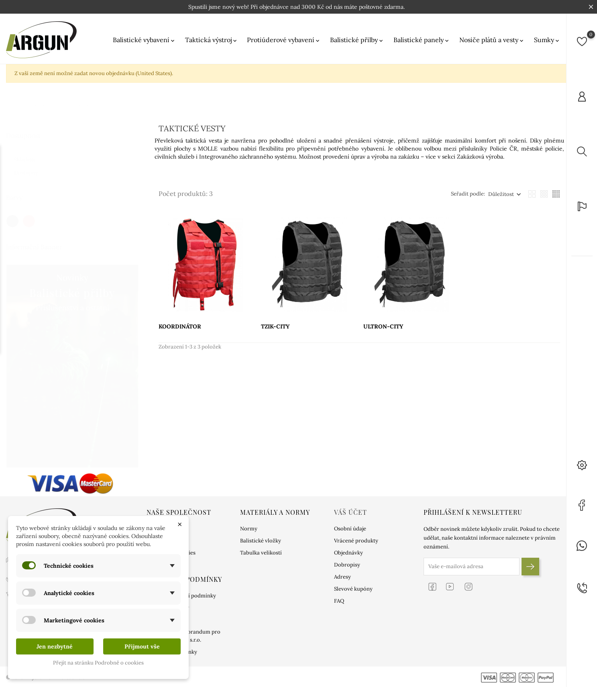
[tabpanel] (72, 358)
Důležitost (501, 194)
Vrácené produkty (356, 540)
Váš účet (350, 512)
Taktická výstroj (211, 40)
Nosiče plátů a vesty (492, 40)
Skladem (27, 151)
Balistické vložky (260, 540)
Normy (248, 528)
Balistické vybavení (144, 40)
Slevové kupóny (353, 588)
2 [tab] (133, 365)
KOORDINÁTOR (180, 326)
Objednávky (348, 552)
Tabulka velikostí (261, 552)
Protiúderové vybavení (284, 40)
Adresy (342, 576)
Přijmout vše (142, 646)
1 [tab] (133, 349)
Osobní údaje (350, 528)
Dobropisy (347, 564)
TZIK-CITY (275, 326)
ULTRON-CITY (383, 326)
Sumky (547, 40)
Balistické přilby (357, 40)
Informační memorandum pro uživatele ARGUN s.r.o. (183, 635)
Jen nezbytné (55, 646)
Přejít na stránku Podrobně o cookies (98, 662)
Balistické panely (421, 40)
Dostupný (29, 164)
